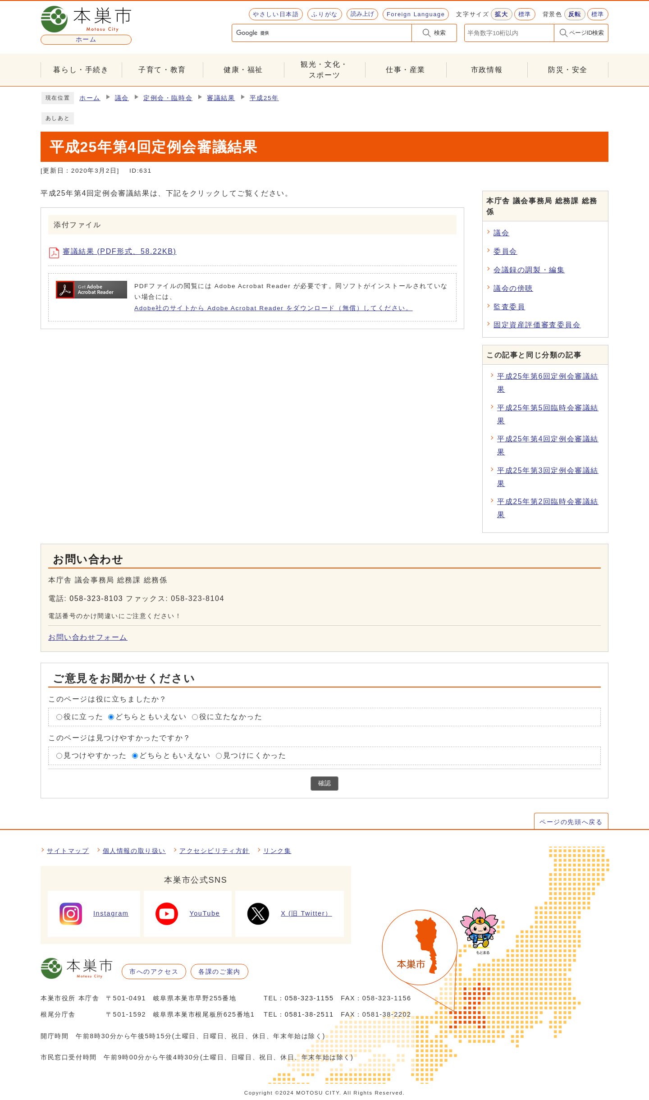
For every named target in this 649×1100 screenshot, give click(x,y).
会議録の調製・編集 (529, 270)
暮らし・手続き (81, 69)
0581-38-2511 (309, 1014)
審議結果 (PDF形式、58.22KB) (115, 253)
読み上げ (362, 13)
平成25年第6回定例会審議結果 (548, 382)
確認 (324, 783)
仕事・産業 (405, 69)
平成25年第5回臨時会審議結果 (548, 414)
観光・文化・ (324, 70)
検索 (440, 32)
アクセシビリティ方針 (214, 850)
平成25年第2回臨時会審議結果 (548, 508)
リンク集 (277, 850)
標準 (524, 14)
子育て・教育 (162, 69)
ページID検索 (586, 32)
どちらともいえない (151, 716)
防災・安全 (568, 69)
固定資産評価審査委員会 (537, 325)
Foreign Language (416, 14)
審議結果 (221, 98)
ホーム (90, 98)
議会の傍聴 (513, 288)
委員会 (505, 251)
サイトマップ (68, 850)
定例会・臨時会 (167, 98)
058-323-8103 (96, 598)
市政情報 (487, 69)
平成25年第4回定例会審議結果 (548, 445)
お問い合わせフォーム (88, 637)
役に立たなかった (231, 716)
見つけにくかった (255, 755)
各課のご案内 (219, 971)
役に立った (83, 716)
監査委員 (509, 307)
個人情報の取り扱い (134, 850)
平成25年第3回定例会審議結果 (548, 477)
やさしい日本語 (276, 14)
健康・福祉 (243, 69)
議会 (122, 98)
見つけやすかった (95, 755)
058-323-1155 (309, 998)
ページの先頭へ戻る (571, 821)
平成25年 (264, 98)
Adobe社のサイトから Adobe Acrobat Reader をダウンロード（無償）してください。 (273, 308)
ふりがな (324, 14)
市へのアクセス (153, 971)
